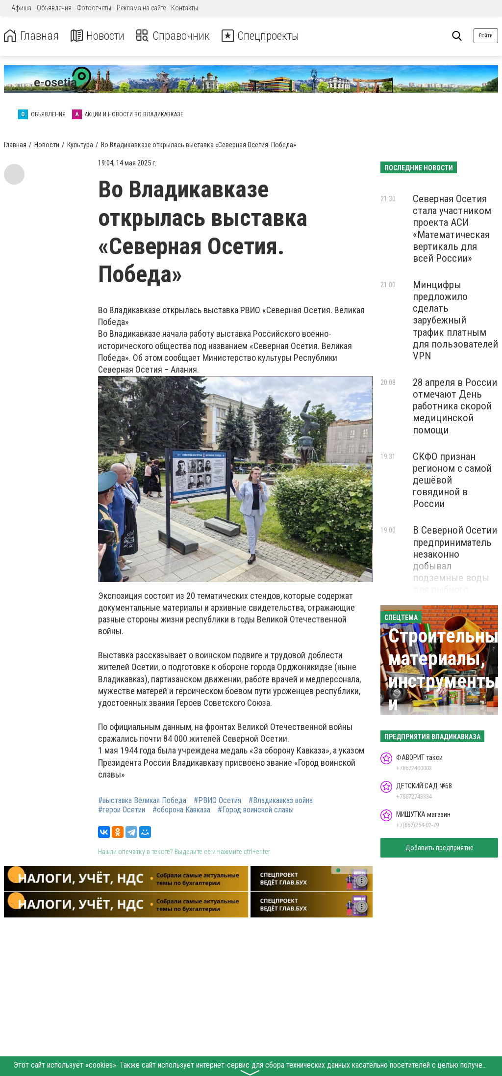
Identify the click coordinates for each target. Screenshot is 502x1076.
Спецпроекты (262, 36)
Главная (31, 36)
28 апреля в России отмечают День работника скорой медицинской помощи (455, 406)
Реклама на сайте (141, 8)
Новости (97, 36)
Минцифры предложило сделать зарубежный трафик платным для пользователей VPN (455, 320)
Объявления (54, 8)
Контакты (184, 8)
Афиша (21, 8)
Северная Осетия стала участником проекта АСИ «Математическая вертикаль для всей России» (452, 228)
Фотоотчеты (94, 8)
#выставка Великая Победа (142, 800)
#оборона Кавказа (181, 810)
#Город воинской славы (256, 810)
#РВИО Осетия (217, 800)
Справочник (173, 36)
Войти (486, 35)
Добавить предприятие (439, 848)
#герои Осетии (121, 810)
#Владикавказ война (281, 800)
